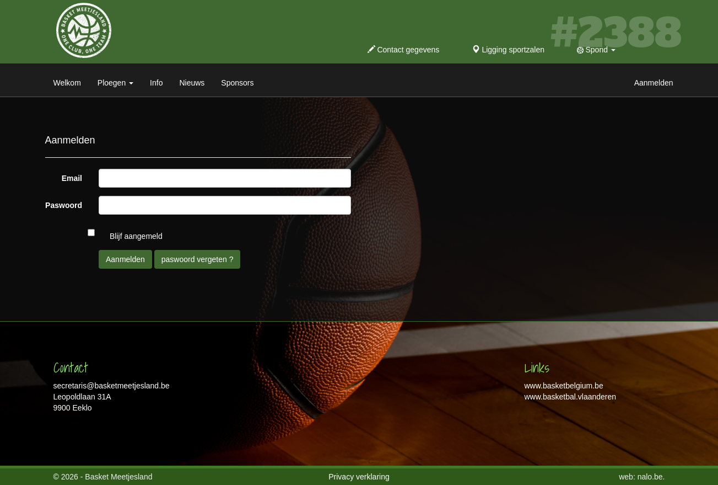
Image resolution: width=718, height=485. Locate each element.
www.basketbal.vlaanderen (571, 396)
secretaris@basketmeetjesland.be (111, 385)
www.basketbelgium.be (564, 385)
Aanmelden (653, 82)
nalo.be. (651, 476)
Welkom (67, 82)
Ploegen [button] (115, 82)
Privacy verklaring (358, 476)
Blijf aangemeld (136, 236)
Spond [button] (596, 49)
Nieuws (191, 82)
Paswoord (63, 205)
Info (156, 82)
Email (72, 178)
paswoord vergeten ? (197, 259)
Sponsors (237, 82)
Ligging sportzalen (508, 49)
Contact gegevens (404, 49)
